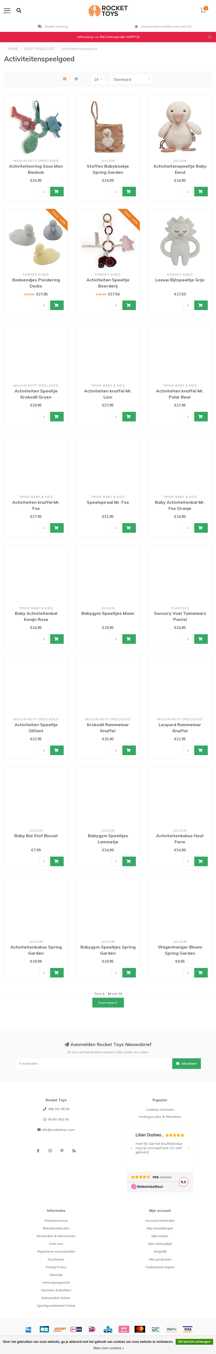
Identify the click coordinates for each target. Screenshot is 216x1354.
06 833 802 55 (58, 1119)
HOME (13, 48)
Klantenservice (56, 1220)
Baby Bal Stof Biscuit (36, 835)
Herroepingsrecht (56, 1282)
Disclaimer (56, 1259)
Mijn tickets (160, 1236)
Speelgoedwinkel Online (56, 1306)
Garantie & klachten (56, 1290)
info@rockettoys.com (58, 1130)
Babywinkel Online (56, 1298)
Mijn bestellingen (160, 1228)
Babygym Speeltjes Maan (107, 613)
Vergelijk (160, 1251)
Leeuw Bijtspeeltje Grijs (180, 279)
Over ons (56, 1244)
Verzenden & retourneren (56, 1236)
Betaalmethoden (56, 1228)
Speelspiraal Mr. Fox (108, 502)
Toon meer (107, 1003)
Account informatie (160, 1220)
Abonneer (186, 1063)
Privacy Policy (56, 1267)
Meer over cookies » (108, 1348)
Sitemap (56, 1275)
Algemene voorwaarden (56, 1251)
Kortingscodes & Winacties (160, 1117)
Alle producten (160, 1259)
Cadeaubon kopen (160, 1267)
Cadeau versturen (160, 1109)
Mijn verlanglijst (160, 1244)
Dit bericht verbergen (194, 1342)
